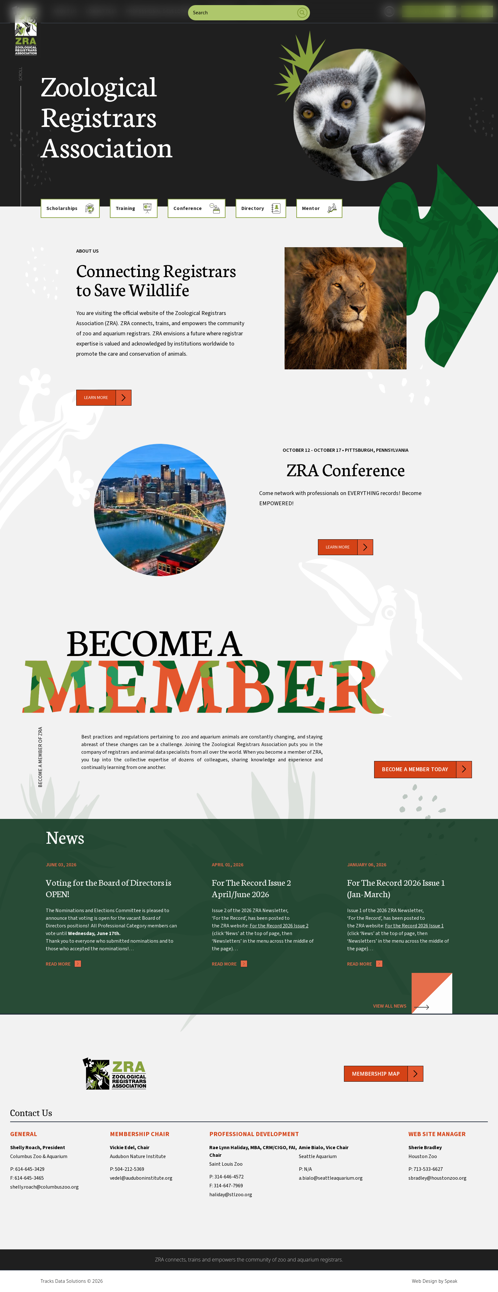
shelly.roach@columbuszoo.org (44, 1187)
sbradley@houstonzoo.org (437, 1178)
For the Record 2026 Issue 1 (414, 925)
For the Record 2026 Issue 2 (279, 925)
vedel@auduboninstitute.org (141, 1178)
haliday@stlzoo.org (230, 1194)
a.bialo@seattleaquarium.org (331, 1178)
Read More (63, 963)
